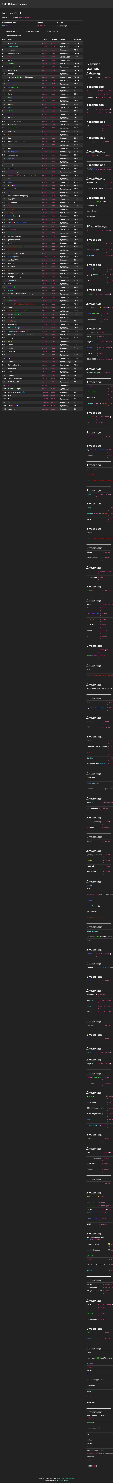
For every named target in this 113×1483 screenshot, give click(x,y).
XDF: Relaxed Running (14, 4)
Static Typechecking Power (65, 1478)
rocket (60, 1480)
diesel (67, 1480)
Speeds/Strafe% (33, 31)
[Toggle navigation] (108, 4)
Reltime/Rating (12, 31)
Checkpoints (52, 31)
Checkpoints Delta (13, 36)
